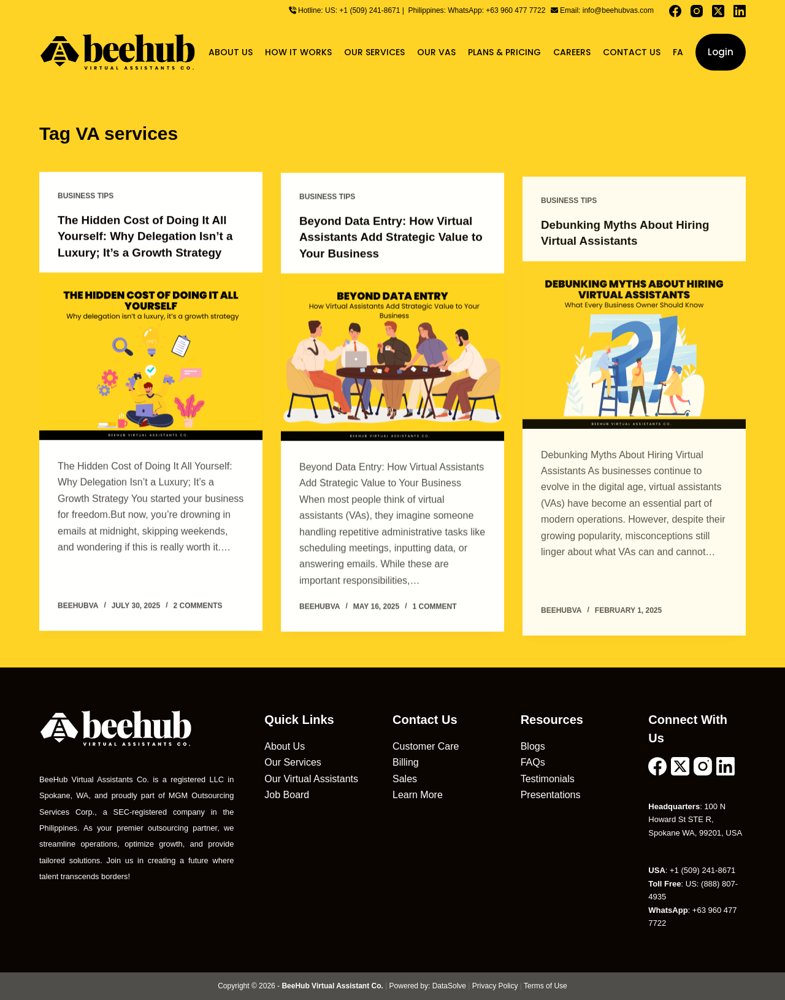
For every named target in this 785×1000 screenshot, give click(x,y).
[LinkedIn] (739, 11)
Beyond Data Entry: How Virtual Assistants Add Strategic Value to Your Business (391, 239)
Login (720, 51)
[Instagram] (697, 11)
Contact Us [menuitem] (632, 52)
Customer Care (425, 745)
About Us (284, 745)
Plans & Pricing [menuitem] (504, 52)
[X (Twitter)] (718, 11)
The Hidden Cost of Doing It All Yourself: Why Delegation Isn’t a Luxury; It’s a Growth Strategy (150, 236)
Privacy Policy (495, 985)
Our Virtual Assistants (311, 778)
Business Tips (85, 196)
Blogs (533, 745)
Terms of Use (545, 985)
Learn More (417, 794)
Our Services (292, 761)
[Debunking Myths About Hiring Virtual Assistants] (634, 358)
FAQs (533, 761)
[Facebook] (675, 11)
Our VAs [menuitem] (436, 52)
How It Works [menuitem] (298, 52)
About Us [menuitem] (231, 52)
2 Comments (198, 605)
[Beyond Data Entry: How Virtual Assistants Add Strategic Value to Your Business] (392, 359)
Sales (404, 778)
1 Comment (435, 608)
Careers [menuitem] (572, 52)
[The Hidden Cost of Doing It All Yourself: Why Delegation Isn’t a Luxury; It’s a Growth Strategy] (150, 356)
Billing (405, 761)
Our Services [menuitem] (374, 52)
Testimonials (548, 778)
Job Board (286, 794)
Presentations (551, 794)
